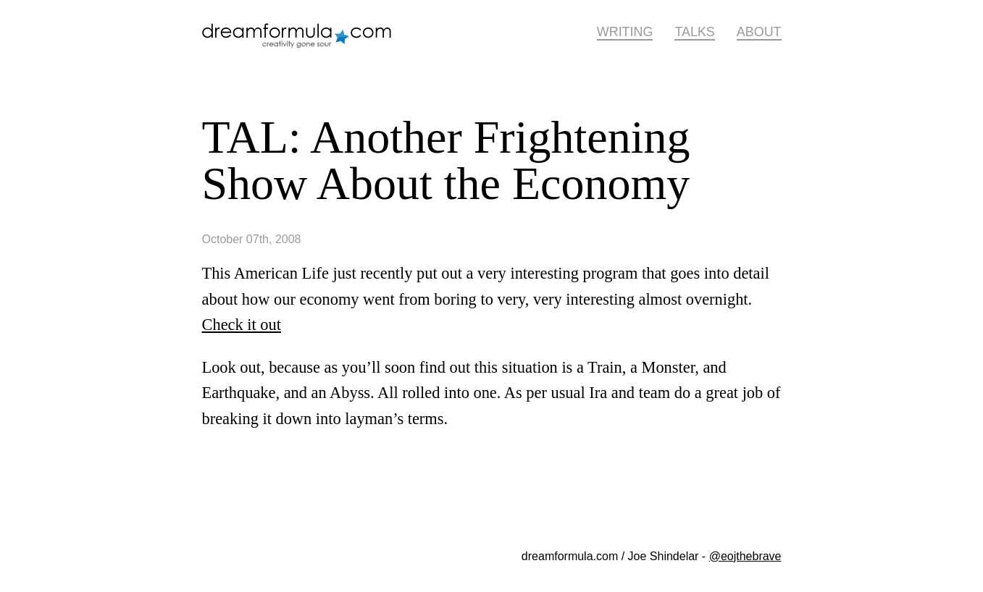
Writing (625, 32)
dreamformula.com (303, 41)
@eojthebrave (745, 556)
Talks (694, 32)
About (759, 32)
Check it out (241, 325)
